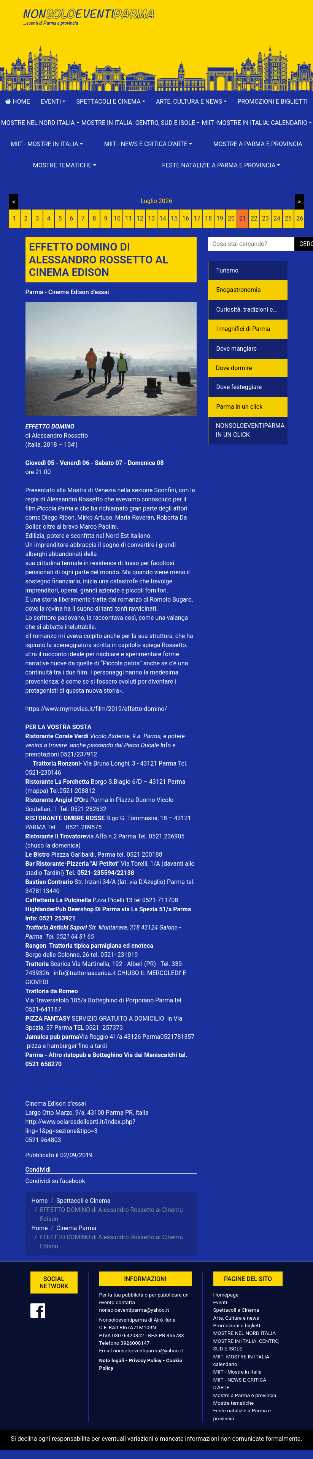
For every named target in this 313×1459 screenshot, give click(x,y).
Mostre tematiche (233, 1403)
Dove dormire (234, 368)
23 (265, 218)
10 (117, 218)
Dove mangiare (236, 348)
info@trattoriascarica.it (85, 973)
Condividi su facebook (55, 1181)
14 (162, 218)
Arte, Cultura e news (236, 1318)
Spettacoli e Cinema (236, 1310)
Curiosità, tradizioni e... (247, 309)
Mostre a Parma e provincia (257, 144)
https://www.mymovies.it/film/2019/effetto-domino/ (96, 708)
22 (254, 218)
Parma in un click (239, 406)
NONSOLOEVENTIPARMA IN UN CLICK (250, 430)
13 (151, 218)
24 (276, 218)
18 (208, 218)
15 (174, 218)
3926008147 (135, 1343)
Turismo (227, 270)
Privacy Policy (145, 1360)
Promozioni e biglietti (237, 1325)
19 (219, 218)
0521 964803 (43, 1140)
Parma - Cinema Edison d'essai (67, 292)
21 (242, 218)
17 (197, 218)
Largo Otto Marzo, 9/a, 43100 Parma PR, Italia (87, 1112)
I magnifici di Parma (243, 328)
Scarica (61, 963)
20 (231, 218)
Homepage (225, 1295)
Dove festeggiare (239, 387)
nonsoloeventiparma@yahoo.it (134, 1310)
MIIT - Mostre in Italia (237, 1372)
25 (288, 218)
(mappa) (37, 790)
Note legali (111, 1360)
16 (185, 218)
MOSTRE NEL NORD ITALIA (244, 1333)
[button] (53, 101)
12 (140, 218)
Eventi (220, 1302)
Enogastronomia (238, 289)
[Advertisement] (225, 31)
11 (128, 218)
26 (299, 218)
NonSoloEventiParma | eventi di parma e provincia (88, 22)
